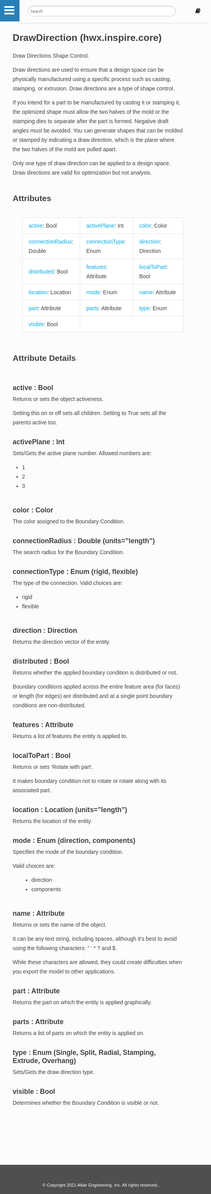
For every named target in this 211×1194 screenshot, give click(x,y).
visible (36, 324)
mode (93, 292)
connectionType (105, 241)
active (36, 226)
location (38, 292)
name (146, 292)
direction (149, 241)
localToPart (152, 267)
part (33, 308)
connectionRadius (50, 241)
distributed (41, 271)
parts (92, 308)
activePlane (100, 226)
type (144, 308)
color (145, 226)
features (96, 267)
